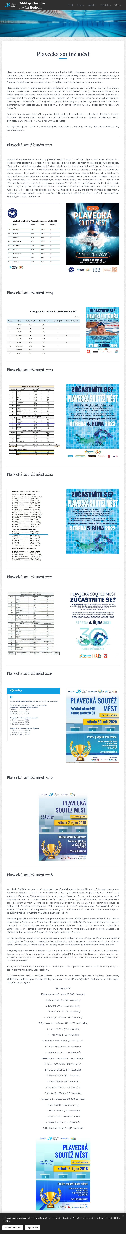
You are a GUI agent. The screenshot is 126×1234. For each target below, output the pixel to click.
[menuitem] (71, 5)
